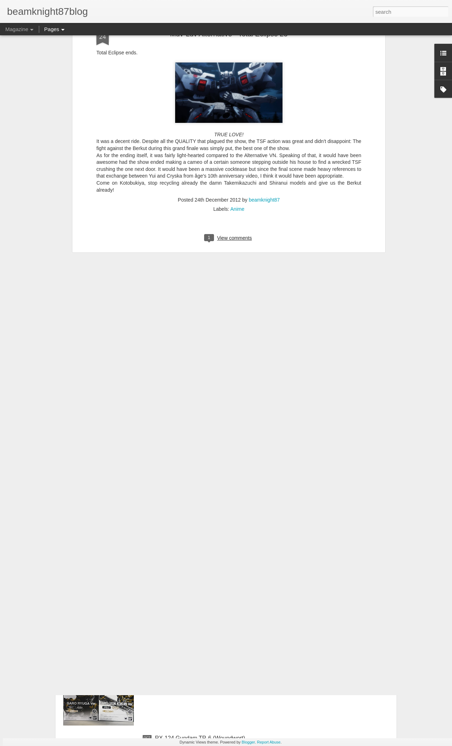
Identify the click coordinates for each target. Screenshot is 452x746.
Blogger (248, 742)
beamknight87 (264, 92)
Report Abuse (269, 742)
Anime (237, 102)
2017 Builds (170, 578)
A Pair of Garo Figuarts (184, 658)
